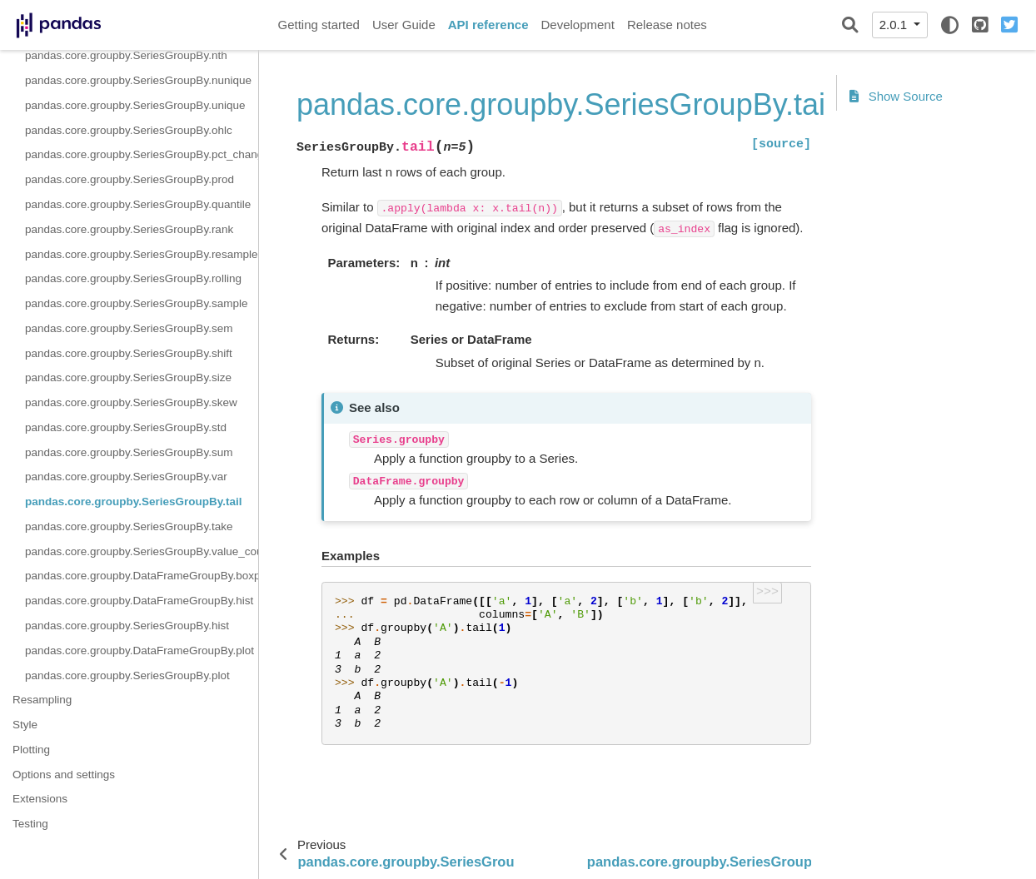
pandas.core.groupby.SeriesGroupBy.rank (129, 229)
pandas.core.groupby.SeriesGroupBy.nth (126, 55)
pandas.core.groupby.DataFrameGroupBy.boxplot (141, 575)
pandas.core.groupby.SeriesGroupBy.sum (128, 452)
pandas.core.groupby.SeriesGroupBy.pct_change (141, 154)
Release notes (667, 24)
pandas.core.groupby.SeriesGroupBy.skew (131, 402)
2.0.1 (895, 24)
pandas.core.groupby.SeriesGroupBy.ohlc (128, 130)
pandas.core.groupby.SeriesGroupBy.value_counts (141, 551)
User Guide (404, 24)
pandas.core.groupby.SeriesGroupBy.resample (141, 254)
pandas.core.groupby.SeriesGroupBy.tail (133, 501)
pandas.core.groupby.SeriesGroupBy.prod (129, 179)
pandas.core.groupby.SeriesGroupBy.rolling (133, 278)
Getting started (319, 24)
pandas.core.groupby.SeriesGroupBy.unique (135, 105)
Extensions (39, 798)
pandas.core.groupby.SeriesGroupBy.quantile (138, 204)
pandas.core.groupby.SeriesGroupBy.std (126, 427)
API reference (488, 24)
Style (24, 724)
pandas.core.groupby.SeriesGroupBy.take (128, 526)
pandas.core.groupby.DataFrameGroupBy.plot (139, 650)
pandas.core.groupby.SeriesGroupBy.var (126, 476)
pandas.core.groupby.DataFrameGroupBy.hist (139, 600)
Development (577, 24)
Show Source (896, 96)
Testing (30, 823)
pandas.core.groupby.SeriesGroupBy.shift (128, 353)
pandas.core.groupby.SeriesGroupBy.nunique (138, 80)
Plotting (31, 749)
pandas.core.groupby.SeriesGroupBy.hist (127, 625)
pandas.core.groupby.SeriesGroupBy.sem (128, 328)
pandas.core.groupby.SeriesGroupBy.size (128, 377)
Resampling (42, 699)
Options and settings (63, 774)
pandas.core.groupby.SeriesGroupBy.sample (136, 303)
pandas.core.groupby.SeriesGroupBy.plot (127, 675)
